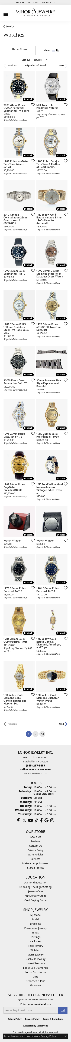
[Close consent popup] (65, 1036)
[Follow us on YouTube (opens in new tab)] (30, 820)
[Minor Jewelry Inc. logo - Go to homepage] (35, 12)
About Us (35, 837)
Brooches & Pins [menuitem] (35, 981)
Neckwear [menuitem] (35, 941)
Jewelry (10, 26)
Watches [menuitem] (35, 950)
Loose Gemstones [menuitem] (35, 972)
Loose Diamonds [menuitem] (36, 963)
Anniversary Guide (35, 895)
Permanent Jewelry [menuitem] (35, 928)
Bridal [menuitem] (35, 919)
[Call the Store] (35, 765)
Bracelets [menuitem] (35, 923)
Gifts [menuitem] (35, 976)
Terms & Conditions (53, 1019)
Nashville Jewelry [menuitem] (35, 959)
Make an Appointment (35, 863)
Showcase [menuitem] (35, 985)
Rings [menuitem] (35, 932)
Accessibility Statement (35, 1025)
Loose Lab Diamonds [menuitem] (35, 967)
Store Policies (35, 854)
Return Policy (15, 1019)
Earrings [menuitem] (35, 937)
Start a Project (35, 867)
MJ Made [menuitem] (35, 915)
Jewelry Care (35, 891)
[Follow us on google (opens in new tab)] (46, 820)
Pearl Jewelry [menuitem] (35, 945)
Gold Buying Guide (35, 900)
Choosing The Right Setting (35, 887)
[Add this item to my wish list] (32, 104)
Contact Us (35, 845)
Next (61, 65)
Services (35, 859)
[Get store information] (35, 773)
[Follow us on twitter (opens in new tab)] (24, 820)
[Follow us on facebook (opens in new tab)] (41, 820)
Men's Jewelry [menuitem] (35, 954)
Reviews (35, 841)
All (42, 733)
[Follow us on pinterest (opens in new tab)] (18, 820)
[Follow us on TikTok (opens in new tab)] (36, 820)
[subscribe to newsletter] (62, 1010)
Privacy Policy (36, 850)
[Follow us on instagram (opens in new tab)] (52, 820)
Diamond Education (35, 882)
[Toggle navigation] (6, 13)
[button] (19, 2)
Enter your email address (35, 1004)
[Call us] (35, 769)
